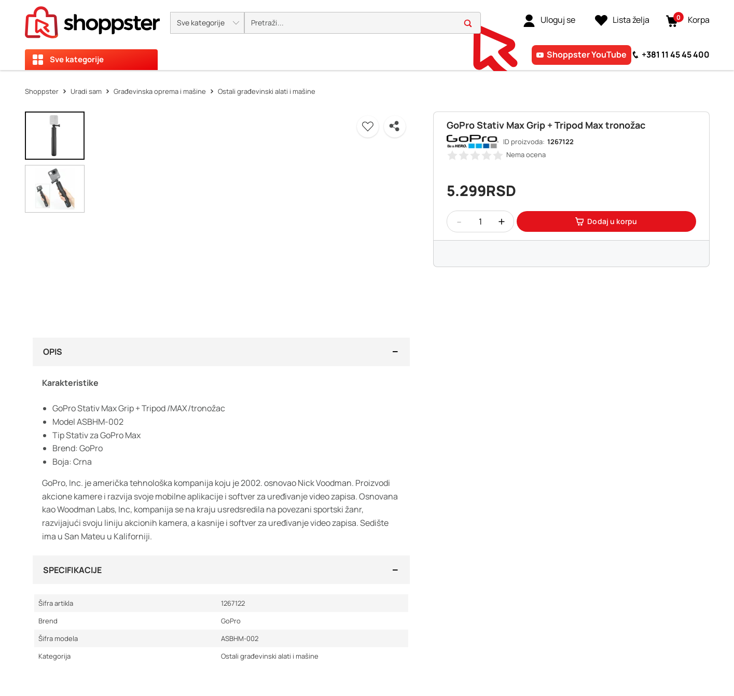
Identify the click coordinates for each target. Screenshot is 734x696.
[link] (549, 20)
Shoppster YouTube (587, 54)
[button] (207, 23)
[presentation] (367, 35)
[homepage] (92, 19)
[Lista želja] (622, 20)
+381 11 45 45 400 (676, 54)
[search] (362, 23)
